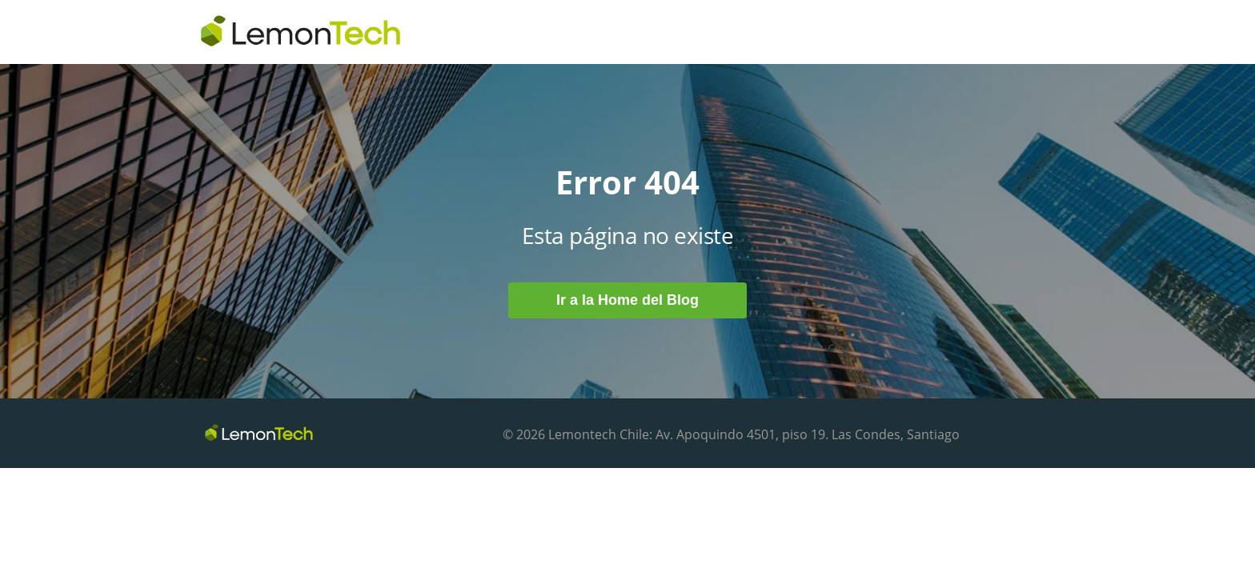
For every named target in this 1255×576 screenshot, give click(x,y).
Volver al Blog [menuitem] (1012, 433)
